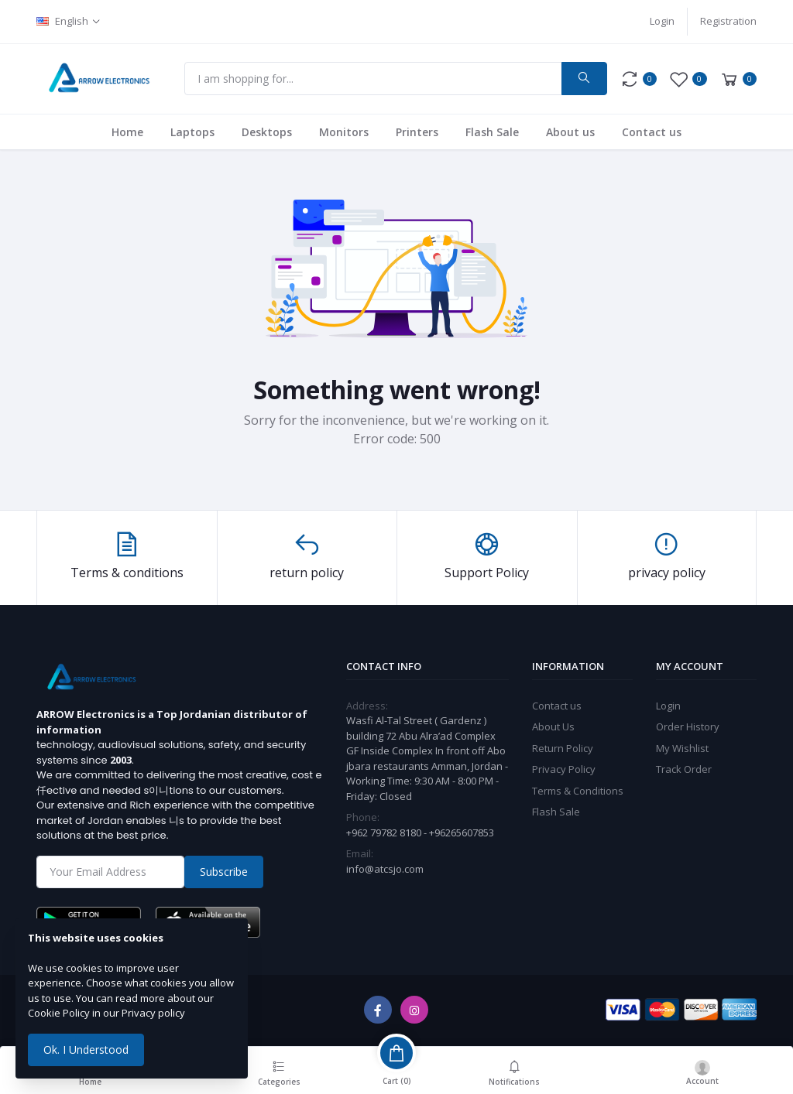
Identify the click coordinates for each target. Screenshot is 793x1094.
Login (662, 21)
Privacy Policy (564, 769)
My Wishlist (682, 748)
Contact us (651, 132)
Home (127, 132)
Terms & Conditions (577, 791)
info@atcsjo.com (385, 869)
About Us (553, 726)
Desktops (267, 132)
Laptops (192, 132)
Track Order (684, 769)
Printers (417, 132)
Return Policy (562, 748)
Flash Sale (492, 132)
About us (570, 132)
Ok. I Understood (86, 1049)
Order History (687, 726)
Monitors (344, 132)
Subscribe (224, 871)
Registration (728, 21)
